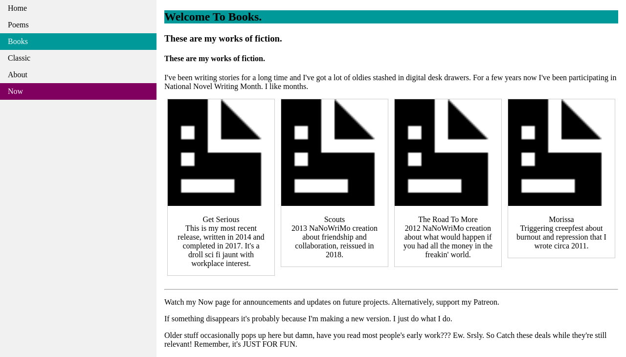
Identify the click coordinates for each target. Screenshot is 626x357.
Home (17, 8)
